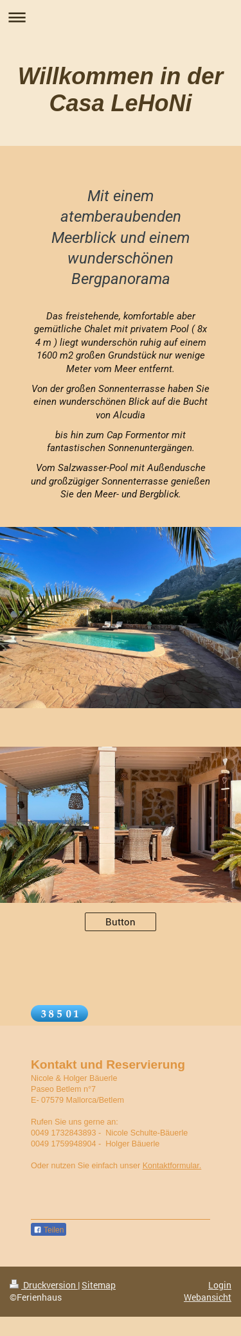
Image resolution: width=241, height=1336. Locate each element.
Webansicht (207, 1297)
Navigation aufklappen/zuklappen (120, 17)
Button (120, 921)
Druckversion (44, 1285)
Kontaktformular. (172, 1165)
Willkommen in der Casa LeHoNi (121, 89)
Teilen (48, 1229)
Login (219, 1285)
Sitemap (99, 1285)
